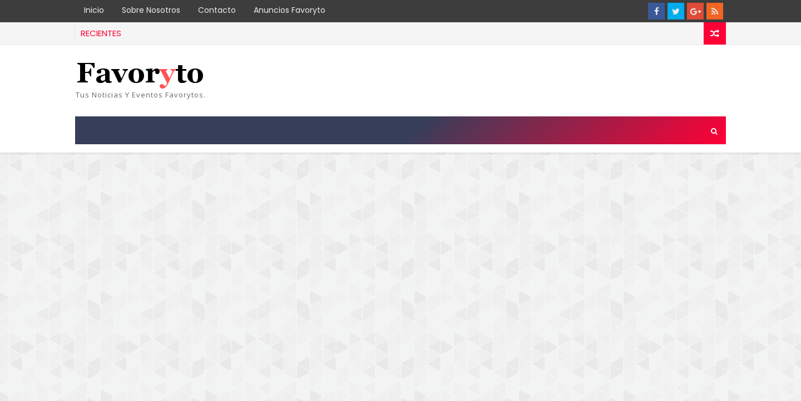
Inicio (94, 10)
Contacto (217, 10)
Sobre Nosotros (151, 10)
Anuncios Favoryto (289, 10)
